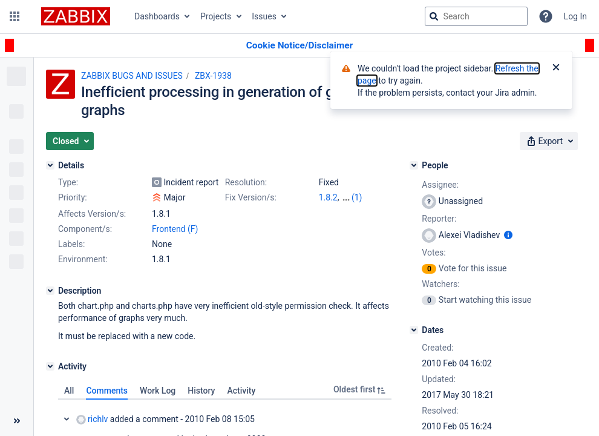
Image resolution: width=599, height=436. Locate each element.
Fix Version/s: (251, 197)
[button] (14, 16)
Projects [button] (215, 16)
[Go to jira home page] (75, 16)
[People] (414, 165)
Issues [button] (264, 16)
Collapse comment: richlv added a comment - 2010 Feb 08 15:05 (66, 419)
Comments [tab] (107, 390)
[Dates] (414, 330)
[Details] (50, 165)
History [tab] (201, 390)
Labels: (71, 244)
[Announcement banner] (299, 46)
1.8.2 (328, 197)
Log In (575, 16)
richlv (92, 419)
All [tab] (69, 390)
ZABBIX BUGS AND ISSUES (132, 76)
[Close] (556, 68)
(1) (357, 197)
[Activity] (50, 366)
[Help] (545, 16)
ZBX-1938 (213, 76)
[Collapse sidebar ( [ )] (16, 421)
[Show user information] (508, 235)
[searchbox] (476, 16)
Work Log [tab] (157, 390)
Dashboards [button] (157, 16)
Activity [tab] (241, 390)
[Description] (50, 290)
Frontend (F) (175, 229)
